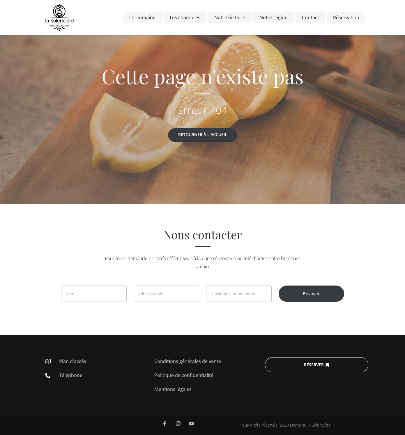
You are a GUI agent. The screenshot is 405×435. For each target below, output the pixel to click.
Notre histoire (234, 17)
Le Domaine (150, 17)
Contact (312, 17)
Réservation (347, 17)
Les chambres (191, 17)
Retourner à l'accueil (202, 134)
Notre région (277, 17)
